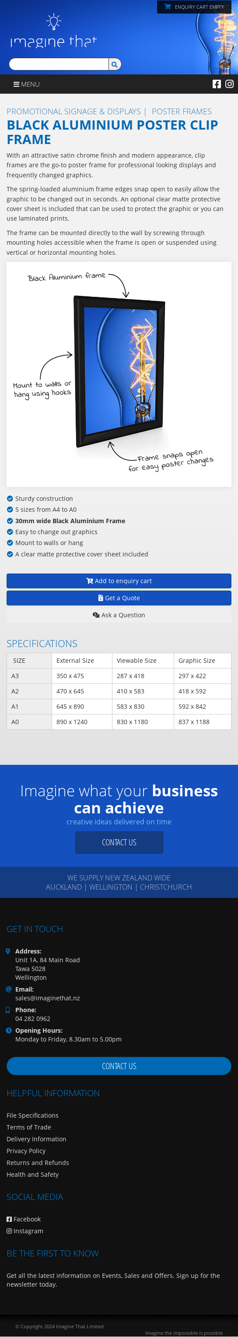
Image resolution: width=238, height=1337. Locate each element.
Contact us (119, 842)
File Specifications (33, 1115)
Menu (27, 84)
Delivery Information (36, 1139)
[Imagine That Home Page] (52, 23)
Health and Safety (33, 1174)
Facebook (24, 1219)
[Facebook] (217, 83)
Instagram (25, 1231)
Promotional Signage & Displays (74, 111)
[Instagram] (229, 83)
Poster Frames (182, 111)
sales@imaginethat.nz (47, 998)
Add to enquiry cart (119, 581)
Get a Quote (119, 598)
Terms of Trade (29, 1127)
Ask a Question (119, 615)
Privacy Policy (26, 1151)
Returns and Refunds (38, 1162)
